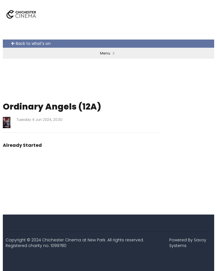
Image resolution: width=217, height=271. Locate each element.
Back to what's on (31, 43)
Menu (107, 53)
